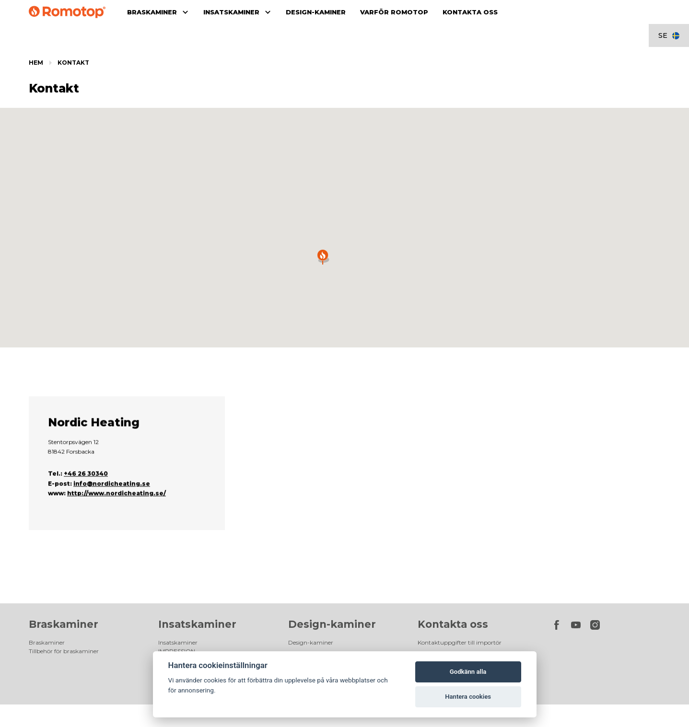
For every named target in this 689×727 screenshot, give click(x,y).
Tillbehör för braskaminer (64, 601)
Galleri (167, 636)
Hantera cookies (468, 696)
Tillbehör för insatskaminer (195, 627)
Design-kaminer (332, 575)
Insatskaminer (197, 575)
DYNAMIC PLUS (180, 610)
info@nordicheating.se (111, 503)
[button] (322, 257)
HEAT (166, 619)
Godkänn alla (468, 671)
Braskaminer (63, 575)
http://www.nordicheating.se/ (116, 513)
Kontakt (73, 62)
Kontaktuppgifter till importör (460, 593)
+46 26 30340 (86, 493)
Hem (36, 62)
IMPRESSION (176, 601)
